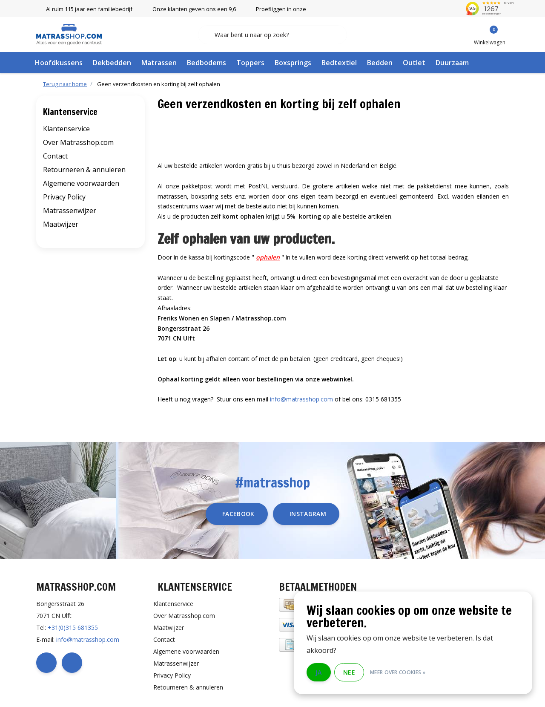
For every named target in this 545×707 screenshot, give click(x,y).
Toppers (250, 62)
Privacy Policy (64, 197)
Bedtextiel (339, 62)
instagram (308, 514)
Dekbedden (112, 62)
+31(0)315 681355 (73, 627)
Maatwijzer (60, 224)
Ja (319, 672)
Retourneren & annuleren (84, 169)
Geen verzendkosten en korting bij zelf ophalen (158, 84)
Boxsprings (293, 62)
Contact (55, 156)
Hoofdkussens (59, 62)
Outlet (414, 62)
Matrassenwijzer (69, 210)
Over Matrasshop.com (78, 142)
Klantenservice (66, 128)
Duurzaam (452, 62)
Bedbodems (206, 62)
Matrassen (159, 62)
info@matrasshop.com (301, 399)
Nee (349, 672)
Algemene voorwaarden (81, 183)
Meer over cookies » (398, 672)
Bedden (380, 62)
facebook (238, 514)
